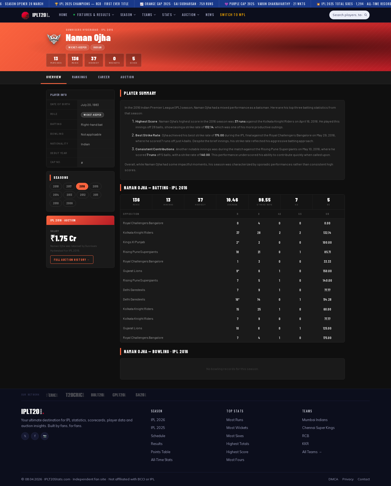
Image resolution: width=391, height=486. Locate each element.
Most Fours (235, 459)
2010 (56, 203)
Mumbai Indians (315, 420)
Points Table (160, 452)
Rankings (79, 77)
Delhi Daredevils (134, 289)
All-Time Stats (162, 459)
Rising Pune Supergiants (140, 251)
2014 (56, 194)
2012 (83, 194)
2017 (69, 186)
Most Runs (234, 420)
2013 (69, 194)
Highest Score (237, 452)
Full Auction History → (72, 259)
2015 (95, 186)
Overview (53, 77)
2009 (69, 203)
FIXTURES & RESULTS (93, 14)
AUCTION (191, 14)
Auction (127, 77)
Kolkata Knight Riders (138, 232)
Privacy (348, 479)
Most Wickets (237, 427)
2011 (95, 194)
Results (157, 443)
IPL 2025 (158, 427)
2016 (82, 186)
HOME (63, 14)
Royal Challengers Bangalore (143, 223)
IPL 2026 (158, 420)
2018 (56, 186)
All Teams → (312, 452)
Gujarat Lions (132, 270)
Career (104, 77)
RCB (305, 436)
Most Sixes (235, 436)
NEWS (210, 14)
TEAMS (149, 14)
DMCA (333, 479)
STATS (169, 14)
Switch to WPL (232, 14)
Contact (364, 479)
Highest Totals (237, 443)
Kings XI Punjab (134, 242)
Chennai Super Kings (318, 427)
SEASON (128, 14)
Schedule (158, 436)
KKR (305, 443)
